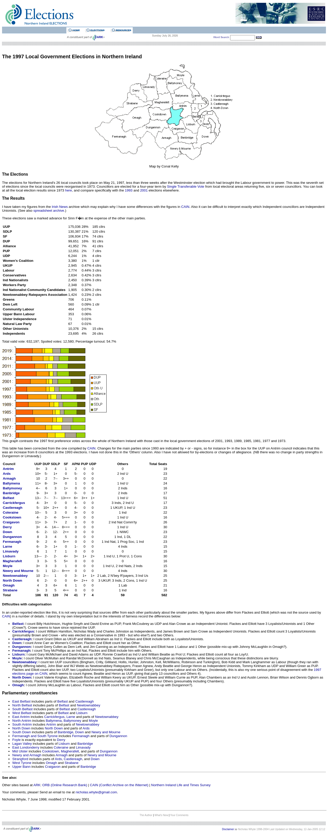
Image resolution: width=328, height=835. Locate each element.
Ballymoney (12, 488)
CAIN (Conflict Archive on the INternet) (119, 785)
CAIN (185, 207)
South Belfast (22, 709)
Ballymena (11, 483)
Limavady (11, 551)
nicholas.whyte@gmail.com (96, 792)
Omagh (9, 585)
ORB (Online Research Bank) (64, 785)
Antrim (8, 469)
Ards (7, 474)
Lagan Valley (22, 744)
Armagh (9, 478)
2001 (144, 190)
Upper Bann (21, 767)
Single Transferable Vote (185, 186)
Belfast (17, 624)
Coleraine (10, 512)
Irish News (60, 207)
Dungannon (12, 537)
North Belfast (22, 705)
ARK (36, 785)
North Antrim (21, 721)
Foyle (16, 740)
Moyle (8, 566)
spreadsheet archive (48, 210)
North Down (12, 580)
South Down (21, 732)
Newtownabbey (15, 576)
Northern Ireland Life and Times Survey (181, 785)
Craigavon (11, 522)
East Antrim (21, 717)
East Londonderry (25, 747)
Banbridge (11, 493)
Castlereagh (12, 508)
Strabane (10, 590)
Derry (61, 740)
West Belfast (22, 713)
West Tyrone (21, 763)
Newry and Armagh (26, 755)
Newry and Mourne (105, 732)
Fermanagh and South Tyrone (35, 736)
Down (7, 532)
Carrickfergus (14, 503)
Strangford (20, 759)
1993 (128, 190)
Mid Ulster (20, 751)
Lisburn (18, 654)
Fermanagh (12, 542)
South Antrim (22, 724)
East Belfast (21, 701)
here (68, 190)
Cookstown (12, 517)
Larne (7, 546)
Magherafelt (12, 561)
